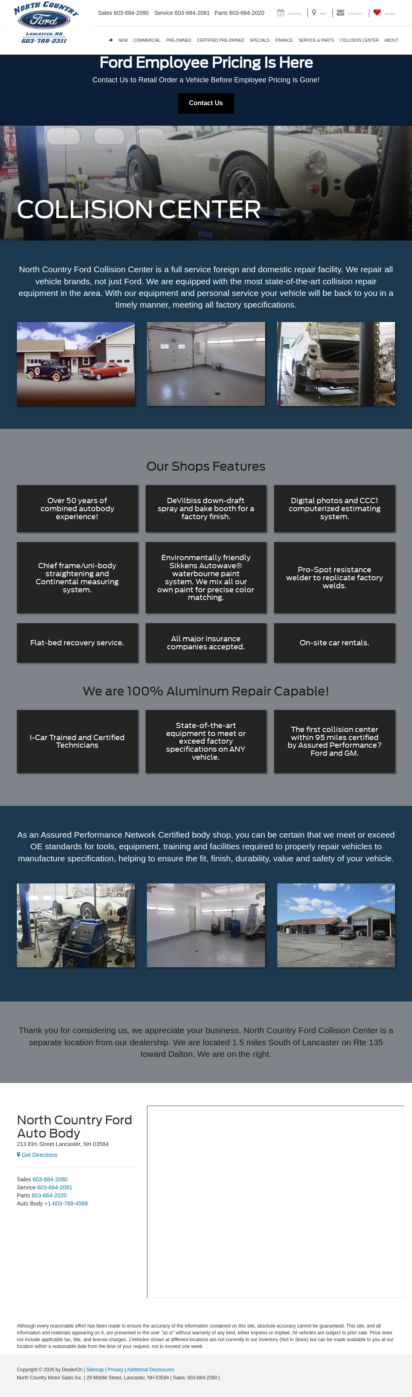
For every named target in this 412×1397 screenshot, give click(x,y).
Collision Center (359, 40)
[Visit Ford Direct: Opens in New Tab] (223, 1378)
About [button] (391, 40)
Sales (105, 13)
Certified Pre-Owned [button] (220, 40)
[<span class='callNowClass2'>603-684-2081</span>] (54, 1187)
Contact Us (206, 103)
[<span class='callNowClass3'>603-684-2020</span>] (49, 1195)
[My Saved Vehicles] (384, 13)
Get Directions (37, 1155)
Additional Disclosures (150, 1370)
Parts (221, 13)
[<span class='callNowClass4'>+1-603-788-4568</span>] (66, 1203)
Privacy (116, 1370)
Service (163, 13)
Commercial (147, 40)
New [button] (123, 40)
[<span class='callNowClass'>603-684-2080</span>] (50, 1179)
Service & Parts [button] (316, 40)
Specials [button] (260, 40)
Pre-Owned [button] (178, 40)
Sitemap (95, 1370)
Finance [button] (284, 40)
